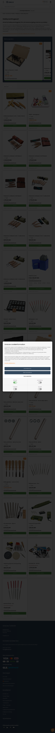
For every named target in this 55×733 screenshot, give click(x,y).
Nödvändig (15, 382)
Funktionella (15, 388)
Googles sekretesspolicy (10, 363)
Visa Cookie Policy (27, 376)
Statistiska (40, 388)
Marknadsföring (40, 382)
